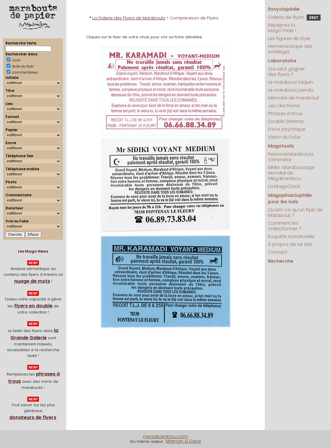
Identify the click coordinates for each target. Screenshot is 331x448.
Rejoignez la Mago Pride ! (282, 28)
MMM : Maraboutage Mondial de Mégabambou (291, 173)
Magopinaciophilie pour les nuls (290, 198)
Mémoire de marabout (293, 98)
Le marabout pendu (290, 90)
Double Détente (286, 121)
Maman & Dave (183, 441)
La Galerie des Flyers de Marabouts (128, 18)
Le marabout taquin (290, 82)
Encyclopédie (284, 9)
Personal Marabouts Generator (291, 157)
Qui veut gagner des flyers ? (286, 72)
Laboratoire (282, 60)
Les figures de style (289, 38)
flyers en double (33, 305)
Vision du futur (284, 137)
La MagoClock (284, 186)
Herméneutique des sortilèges (290, 49)
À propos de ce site (290, 244)
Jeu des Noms (284, 105)
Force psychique (286, 129)
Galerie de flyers (294, 17)
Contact (277, 252)
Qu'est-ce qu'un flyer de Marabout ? (295, 212)
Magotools (281, 146)
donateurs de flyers (32, 417)
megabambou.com (165, 436)
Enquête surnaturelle (291, 236)
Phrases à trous (285, 113)
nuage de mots (32, 281)
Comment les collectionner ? (284, 226)
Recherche (280, 261)
